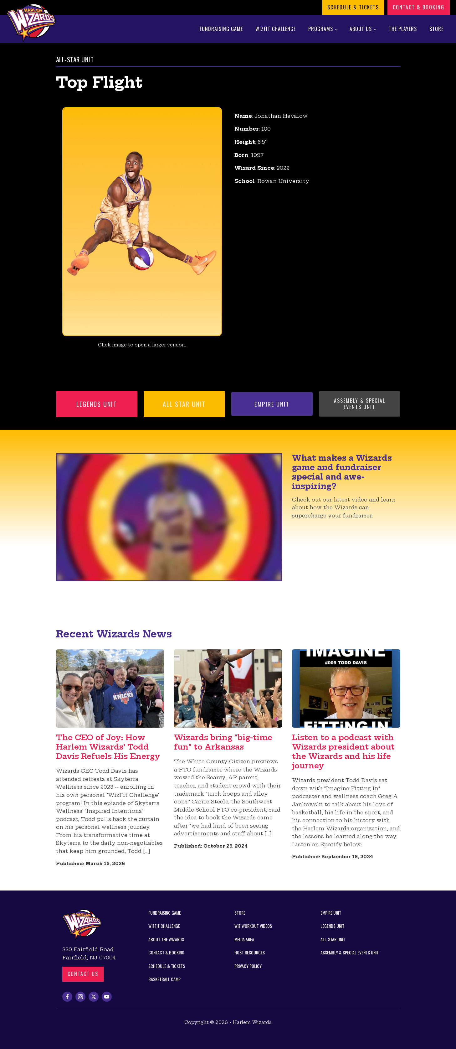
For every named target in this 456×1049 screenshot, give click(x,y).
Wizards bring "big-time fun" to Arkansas (223, 742)
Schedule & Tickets (353, 7)
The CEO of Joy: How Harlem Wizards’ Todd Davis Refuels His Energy (108, 747)
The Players (403, 29)
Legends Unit (96, 404)
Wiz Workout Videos (253, 925)
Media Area (244, 939)
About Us (361, 29)
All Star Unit (184, 404)
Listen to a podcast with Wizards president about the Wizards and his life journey (343, 751)
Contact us (83, 974)
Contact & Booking (418, 7)
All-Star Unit (332, 939)
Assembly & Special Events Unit (359, 403)
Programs (320, 29)
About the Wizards (166, 939)
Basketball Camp (164, 979)
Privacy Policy (248, 966)
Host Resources (249, 952)
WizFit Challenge (275, 29)
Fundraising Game (221, 29)
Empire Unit (271, 403)
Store (436, 29)
